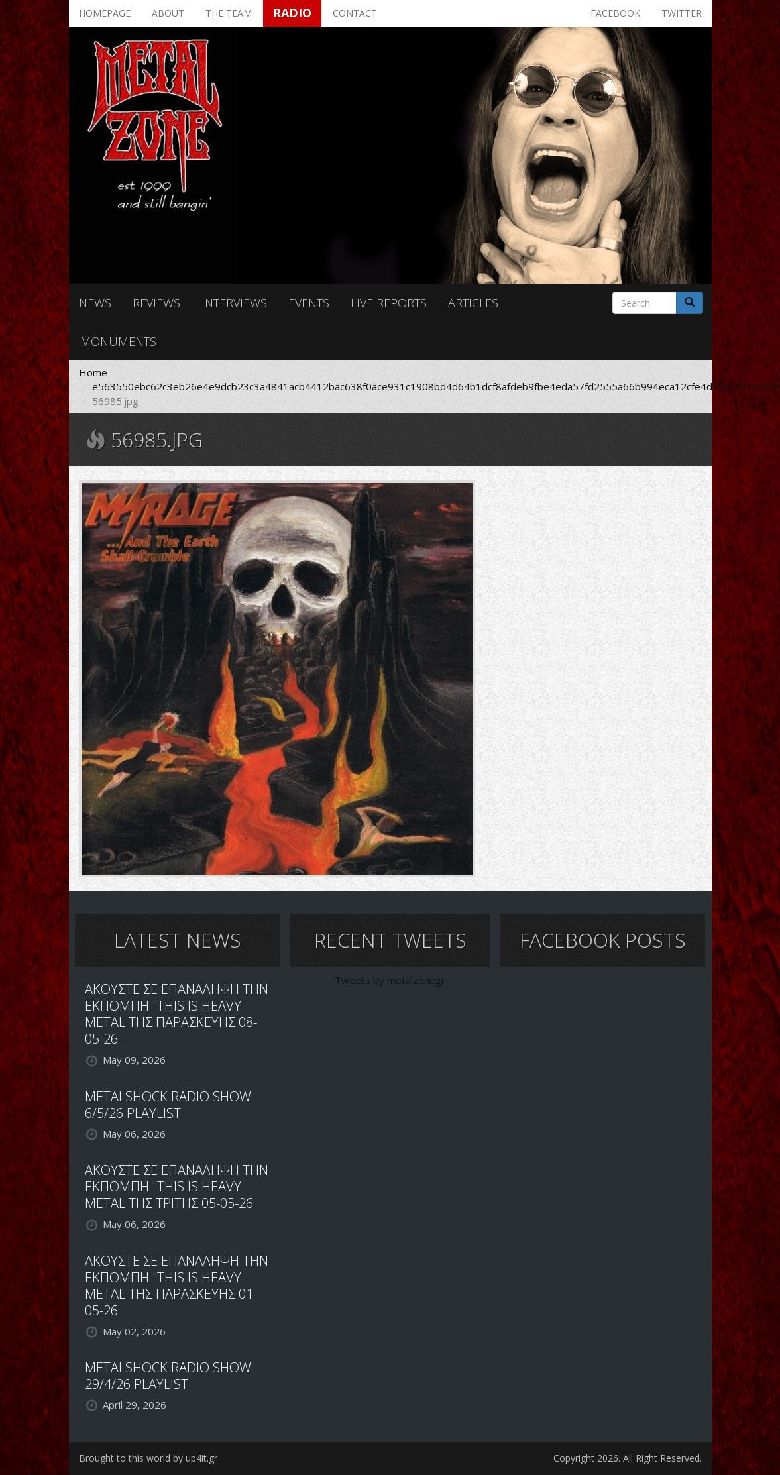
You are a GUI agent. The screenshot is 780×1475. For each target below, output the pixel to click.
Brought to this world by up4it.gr (148, 1458)
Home (93, 372)
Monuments (118, 341)
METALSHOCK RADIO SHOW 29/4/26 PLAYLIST (168, 1375)
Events (308, 303)
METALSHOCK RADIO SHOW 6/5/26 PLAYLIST (168, 1104)
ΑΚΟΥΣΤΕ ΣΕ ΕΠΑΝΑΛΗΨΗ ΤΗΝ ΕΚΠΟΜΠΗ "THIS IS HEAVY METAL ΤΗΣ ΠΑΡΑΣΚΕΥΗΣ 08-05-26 (176, 1014)
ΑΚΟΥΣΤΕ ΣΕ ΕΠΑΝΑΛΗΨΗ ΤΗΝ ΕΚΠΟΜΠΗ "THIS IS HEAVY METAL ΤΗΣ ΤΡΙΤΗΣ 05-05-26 (176, 1186)
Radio (292, 13)
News (95, 303)
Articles (473, 303)
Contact (355, 13)
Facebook (615, 13)
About (168, 13)
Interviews (234, 303)
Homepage (105, 13)
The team (228, 13)
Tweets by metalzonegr (390, 980)
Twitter (681, 13)
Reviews (156, 303)
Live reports (389, 303)
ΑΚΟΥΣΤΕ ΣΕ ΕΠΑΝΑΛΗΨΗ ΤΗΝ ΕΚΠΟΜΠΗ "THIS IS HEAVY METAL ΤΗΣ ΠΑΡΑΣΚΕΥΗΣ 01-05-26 (176, 1285)
